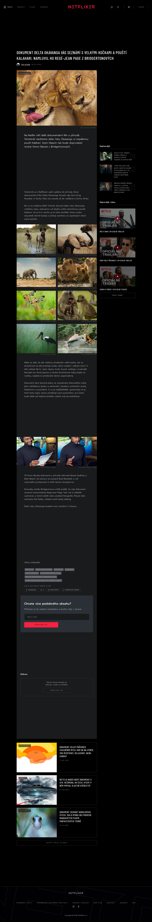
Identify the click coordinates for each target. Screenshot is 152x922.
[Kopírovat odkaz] (71, 590)
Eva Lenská (25, 64)
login (141, 7)
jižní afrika (32, 573)
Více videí (117, 295)
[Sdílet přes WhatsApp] (53, 590)
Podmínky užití (24, 903)
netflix (29, 570)
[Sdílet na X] (42, 590)
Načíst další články (56, 843)
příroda (59, 570)
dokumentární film (50, 573)
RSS (134, 903)
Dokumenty (25, 73)
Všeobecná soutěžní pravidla (52, 903)
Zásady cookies (81, 903)
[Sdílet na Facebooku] (31, 590)
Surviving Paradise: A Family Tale (43, 580)
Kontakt (111, 903)
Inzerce (124, 903)
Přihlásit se (41, 625)
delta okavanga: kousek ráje (41, 577)
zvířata (69, 570)
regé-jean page (44, 570)
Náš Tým (98, 903)
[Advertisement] (56, 169)
